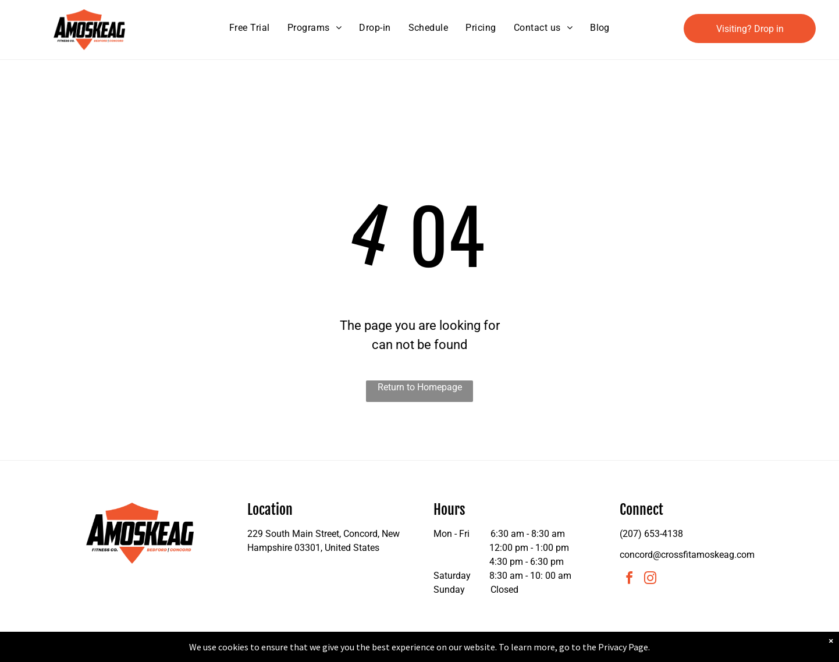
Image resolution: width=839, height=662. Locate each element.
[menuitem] (250, 28)
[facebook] (629, 579)
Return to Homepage (420, 387)
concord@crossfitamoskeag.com (687, 554)
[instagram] (650, 579)
